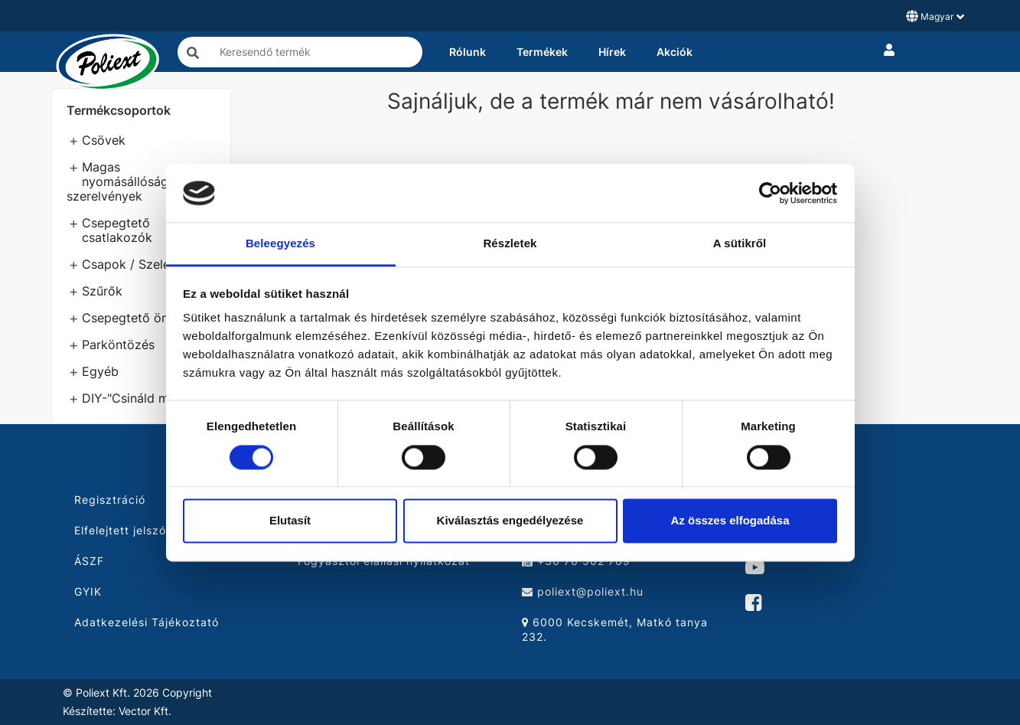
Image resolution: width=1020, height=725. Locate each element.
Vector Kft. (145, 711)
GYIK (88, 591)
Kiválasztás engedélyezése (510, 520)
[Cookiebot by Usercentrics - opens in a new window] (770, 192)
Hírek (612, 51)
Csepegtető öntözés (141, 317)
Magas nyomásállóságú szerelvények (121, 181)
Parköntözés (118, 344)
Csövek (103, 140)
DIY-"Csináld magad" (142, 398)
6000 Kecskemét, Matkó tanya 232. (615, 629)
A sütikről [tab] (740, 243)
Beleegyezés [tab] (280, 243)
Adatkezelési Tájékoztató (146, 622)
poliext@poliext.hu (583, 591)
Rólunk (467, 51)
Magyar (935, 16)
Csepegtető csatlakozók (117, 230)
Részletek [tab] (509, 243)
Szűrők (102, 291)
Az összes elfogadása (729, 520)
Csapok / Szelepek (136, 264)
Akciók (674, 51)
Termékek (542, 51)
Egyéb (100, 371)
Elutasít (290, 520)
